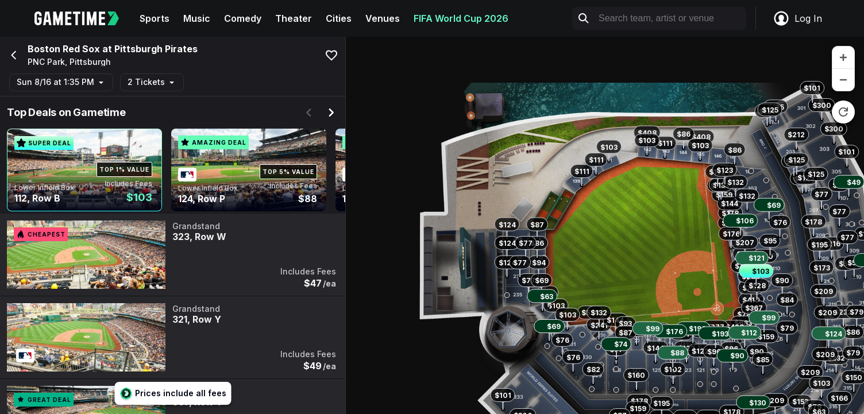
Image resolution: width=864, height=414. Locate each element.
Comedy (242, 18)
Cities (339, 18)
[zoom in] (843, 58)
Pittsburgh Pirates (156, 49)
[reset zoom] (843, 111)
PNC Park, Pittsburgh (69, 62)
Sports (154, 18)
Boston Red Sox (64, 49)
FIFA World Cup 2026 (461, 18)
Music (196, 18)
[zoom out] (843, 80)
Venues (382, 18)
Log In (797, 18)
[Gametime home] (83, 18)
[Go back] (12, 55)
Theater (293, 18)
